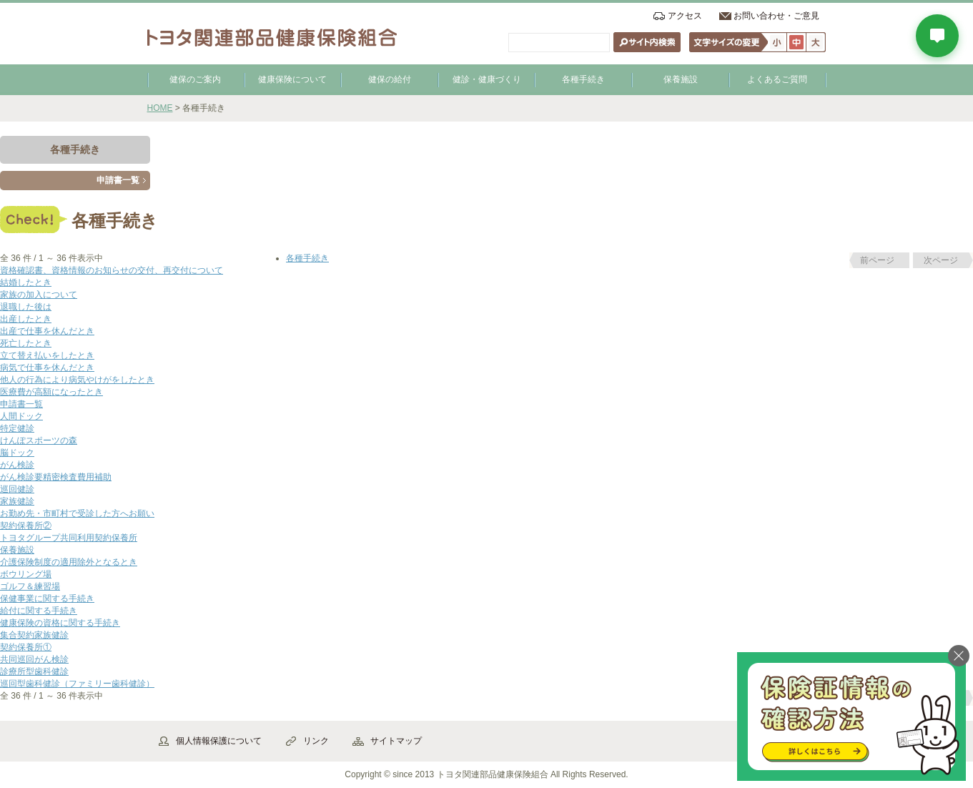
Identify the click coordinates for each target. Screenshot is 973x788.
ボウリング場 (25, 574)
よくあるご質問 (777, 79)
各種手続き (583, 79)
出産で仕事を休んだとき (47, 331)
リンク (316, 741)
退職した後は (25, 307)
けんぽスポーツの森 (38, 440)
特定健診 (17, 428)
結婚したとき (25, 282)
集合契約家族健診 (34, 635)
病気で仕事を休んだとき (47, 368)
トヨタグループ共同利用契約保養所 (68, 538)
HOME (160, 108)
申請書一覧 (118, 180)
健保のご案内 (195, 79)
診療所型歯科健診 (34, 671)
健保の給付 (389, 79)
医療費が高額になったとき (51, 392)
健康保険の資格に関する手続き (60, 623)
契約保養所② (25, 526)
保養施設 (680, 79)
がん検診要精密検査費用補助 (56, 477)
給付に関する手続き (38, 611)
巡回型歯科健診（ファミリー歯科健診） (77, 684)
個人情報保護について (219, 741)
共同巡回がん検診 (34, 659)
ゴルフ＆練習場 (30, 586)
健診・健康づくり (487, 79)
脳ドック (17, 453)
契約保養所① (25, 647)
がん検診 (17, 465)
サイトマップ (396, 741)
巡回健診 (17, 489)
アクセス (685, 16)
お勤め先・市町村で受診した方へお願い (77, 513)
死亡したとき (25, 343)
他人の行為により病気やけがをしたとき (77, 380)
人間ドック (21, 416)
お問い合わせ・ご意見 (776, 16)
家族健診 (17, 501)
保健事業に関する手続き (47, 599)
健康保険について (292, 79)
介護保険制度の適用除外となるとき (68, 562)
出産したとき (25, 319)
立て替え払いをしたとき (47, 355)
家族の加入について (38, 295)
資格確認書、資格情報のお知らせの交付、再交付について (111, 270)
